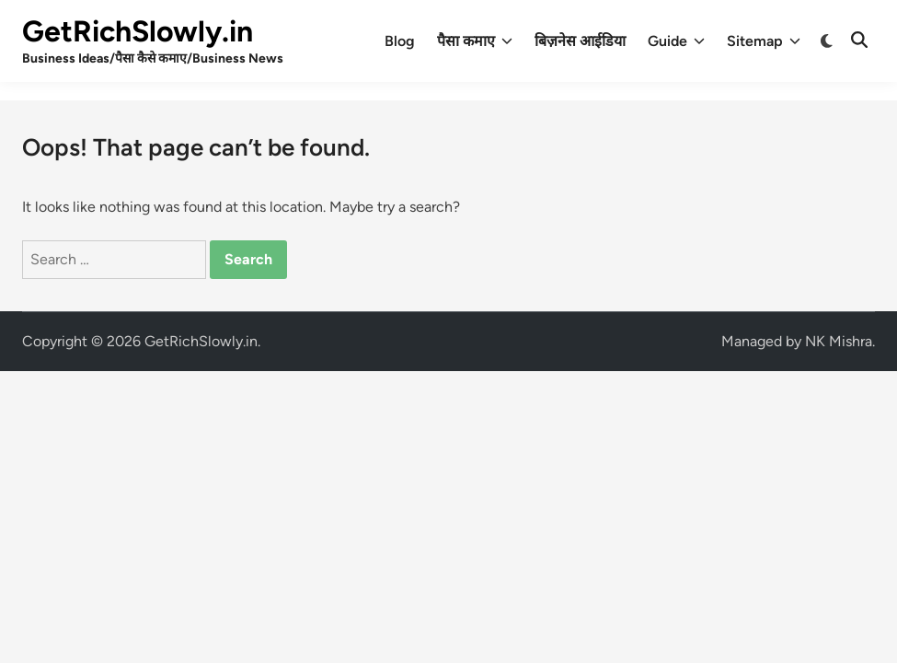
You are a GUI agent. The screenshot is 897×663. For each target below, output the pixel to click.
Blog (400, 41)
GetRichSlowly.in (137, 31)
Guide (676, 41)
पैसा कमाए (474, 41)
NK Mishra (838, 341)
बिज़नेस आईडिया (580, 41)
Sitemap (763, 41)
